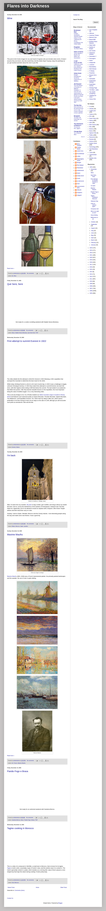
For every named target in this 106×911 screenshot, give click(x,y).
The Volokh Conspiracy (92, 92)
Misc (90, 126)
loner (78, 183)
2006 (91, 290)
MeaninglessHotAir (80, 159)
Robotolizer (80, 168)
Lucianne (91, 64)
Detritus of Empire (92, 47)
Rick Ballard (80, 165)
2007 (91, 288)
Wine (9, 18)
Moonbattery (92, 66)
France (15, 763)
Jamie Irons (80, 151)
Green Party (92, 118)
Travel (91, 152)
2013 (91, 274)
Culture (91, 114)
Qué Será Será (31, 332)
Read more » (10, 268)
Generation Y (93, 56)
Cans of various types (93, 205)
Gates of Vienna (78, 52)
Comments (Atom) (19, 890)
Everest (14, 447)
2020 (91, 257)
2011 (91, 279)
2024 (91, 248)
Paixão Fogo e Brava (17, 771)
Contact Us (76, 15)
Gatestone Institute (92, 53)
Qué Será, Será (15, 284)
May (92, 235)
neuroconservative (80, 187)
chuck (78, 178)
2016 (91, 267)
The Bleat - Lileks (94, 90)
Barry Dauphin (79, 144)
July (92, 230)
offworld (79, 190)
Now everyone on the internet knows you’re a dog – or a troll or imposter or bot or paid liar (78, 109)
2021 (91, 255)
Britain (13, 526)
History (18, 447)
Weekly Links (92, 158)
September (94, 224)
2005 (91, 293)
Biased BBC (92, 39)
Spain (21, 526)
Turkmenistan (93, 154)
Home (37, 887)
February (93, 242)
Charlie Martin (79, 148)
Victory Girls (92, 99)
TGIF (37, 332)
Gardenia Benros (16, 820)
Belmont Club (93, 37)
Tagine (9, 868)
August (93, 228)
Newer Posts (11, 887)
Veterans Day (94, 201)
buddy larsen (80, 175)
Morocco (17, 526)
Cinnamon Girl (95, 209)
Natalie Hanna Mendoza (21, 332)
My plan (29, 504)
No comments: (30, 273)
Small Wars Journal (92, 85)
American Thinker (94, 35)
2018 (91, 262)
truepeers (79, 192)
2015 (91, 269)
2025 (91, 167)
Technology (92, 147)
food (13, 882)
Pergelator (77, 47)
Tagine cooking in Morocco (20, 828)
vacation (26, 526)
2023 (91, 250)
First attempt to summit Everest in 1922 (26, 341)
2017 (91, 264)
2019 (91, 259)
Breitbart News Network (93, 42)
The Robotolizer (93, 149)
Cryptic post (92, 110)
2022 (91, 252)
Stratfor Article (93, 143)
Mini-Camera (92, 124)
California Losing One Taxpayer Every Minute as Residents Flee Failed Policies (78, 67)
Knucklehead (80, 153)
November (94, 169)
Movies (91, 129)
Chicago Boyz (78, 131)
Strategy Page (93, 88)
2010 (91, 281)
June (92, 233)
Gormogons (92, 58)
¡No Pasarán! (77, 84)
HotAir (91, 60)
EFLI (90, 116)
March (93, 240)
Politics (91, 135)
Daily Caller (92, 45)
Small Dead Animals (92, 81)
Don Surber (92, 50)
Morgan (79, 162)
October (93, 222)
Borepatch (77, 116)
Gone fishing (94, 215)
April (92, 237)
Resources (92, 137)
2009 (91, 283)
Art (12, 275)
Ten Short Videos (78, 48)
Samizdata (92, 78)
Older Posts (63, 887)
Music (13, 332)
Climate (91, 108)
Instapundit (92, 62)
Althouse (91, 33)
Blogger (60, 903)
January (93, 245)
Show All (83, 136)
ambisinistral (80, 170)
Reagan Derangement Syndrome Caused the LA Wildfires (78, 77)
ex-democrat (80, 181)
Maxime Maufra (15, 534)
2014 (91, 271)
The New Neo (78, 105)
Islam (90, 122)
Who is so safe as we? (95, 212)
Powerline (92, 73)
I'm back (11, 455)
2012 (91, 276)
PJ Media (91, 71)
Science (91, 141)
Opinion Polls (93, 133)
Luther (78, 156)
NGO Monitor (93, 69)
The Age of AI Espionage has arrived (78, 119)
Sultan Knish (77, 73)
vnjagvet (79, 195)
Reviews (91, 139)
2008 (91, 286)
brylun (78, 173)
